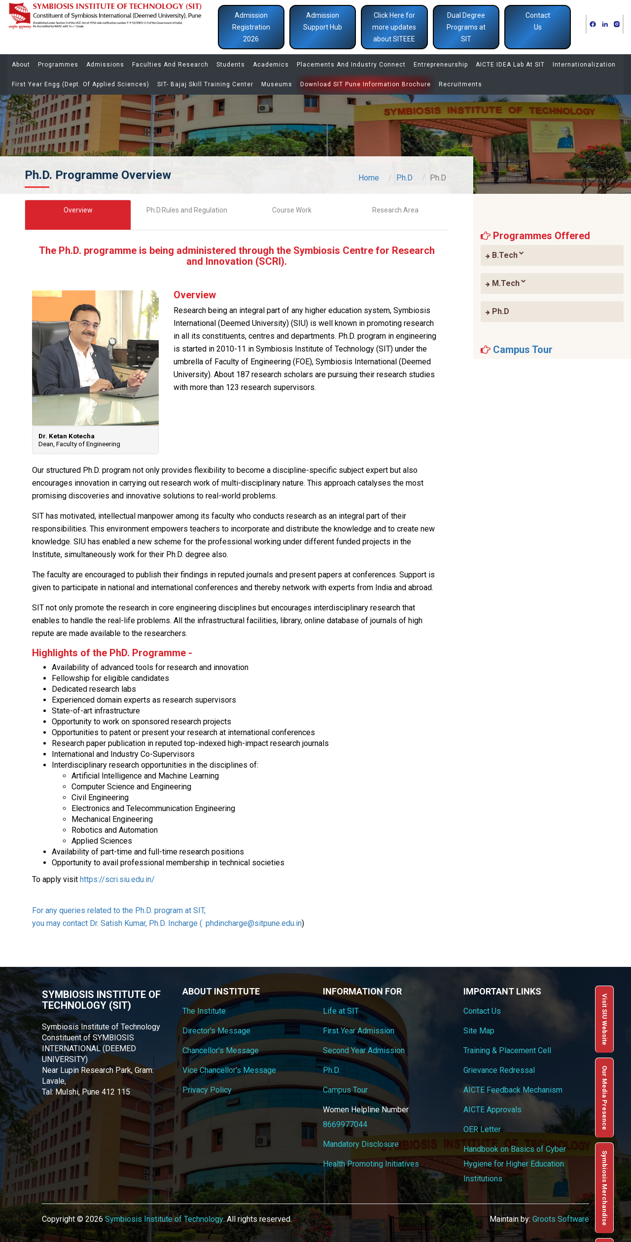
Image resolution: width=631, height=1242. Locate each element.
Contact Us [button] (538, 21)
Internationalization (584, 64)
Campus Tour (523, 349)
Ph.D (404, 177)
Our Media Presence (604, 1097)
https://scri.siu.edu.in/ (117, 879)
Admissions (105, 64)
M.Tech (506, 283)
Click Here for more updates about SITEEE (394, 27)
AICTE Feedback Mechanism (512, 1090)
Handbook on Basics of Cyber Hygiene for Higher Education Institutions (514, 1163)
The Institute (204, 1011)
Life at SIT (341, 1011)
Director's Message (216, 1030)
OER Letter (482, 1129)
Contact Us (482, 1011)
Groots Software (560, 1219)
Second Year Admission (364, 1050)
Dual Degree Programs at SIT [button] (466, 27)
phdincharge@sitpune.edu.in (254, 923)
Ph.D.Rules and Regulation (186, 210)
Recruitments (460, 84)
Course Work (292, 210)
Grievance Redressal (499, 1070)
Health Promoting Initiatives (371, 1164)
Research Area (395, 210)
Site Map (478, 1030)
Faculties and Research (170, 64)
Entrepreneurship (441, 64)
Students (230, 64)
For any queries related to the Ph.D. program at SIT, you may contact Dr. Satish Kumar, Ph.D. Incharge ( (119, 917)
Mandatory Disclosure (361, 1144)
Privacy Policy (207, 1090)
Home (368, 177)
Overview (78, 210)
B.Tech (505, 255)
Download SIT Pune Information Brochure (365, 84)
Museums (276, 84)
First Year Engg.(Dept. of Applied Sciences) (80, 84)
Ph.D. (331, 1070)
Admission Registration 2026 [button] (251, 27)
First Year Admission (358, 1030)
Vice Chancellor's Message (229, 1070)
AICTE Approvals (492, 1109)
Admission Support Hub (322, 21)
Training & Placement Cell (507, 1050)
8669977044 (345, 1124)
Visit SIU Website (604, 1019)
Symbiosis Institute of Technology (164, 1219)
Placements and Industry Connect (351, 64)
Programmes (58, 64)
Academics (271, 64)
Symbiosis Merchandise (604, 1188)
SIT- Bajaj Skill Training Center (205, 84)
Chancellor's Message (220, 1050)
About (21, 64)
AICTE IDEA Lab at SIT (510, 64)
